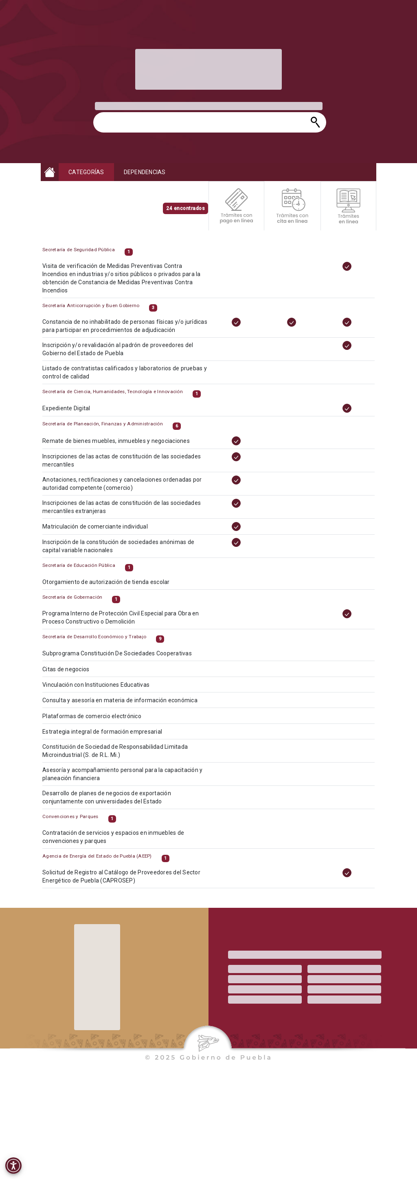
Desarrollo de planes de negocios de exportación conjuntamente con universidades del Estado (114, 802)
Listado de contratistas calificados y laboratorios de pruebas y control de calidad (131, 379)
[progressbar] (208, 69)
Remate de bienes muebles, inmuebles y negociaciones (123, 450)
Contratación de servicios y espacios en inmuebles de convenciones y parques (120, 844)
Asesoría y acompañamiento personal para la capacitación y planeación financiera (129, 779)
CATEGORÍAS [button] (86, 172)
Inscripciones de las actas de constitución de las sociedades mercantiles (128, 469)
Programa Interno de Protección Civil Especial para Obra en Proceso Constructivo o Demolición (127, 625)
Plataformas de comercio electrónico (101, 724)
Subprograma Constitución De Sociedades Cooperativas (124, 664)
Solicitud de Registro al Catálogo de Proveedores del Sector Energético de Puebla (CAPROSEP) (128, 884)
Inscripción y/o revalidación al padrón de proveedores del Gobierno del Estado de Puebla (125, 356)
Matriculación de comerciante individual (104, 533)
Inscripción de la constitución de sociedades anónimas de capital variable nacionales (125, 551)
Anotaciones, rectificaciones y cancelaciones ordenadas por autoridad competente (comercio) (128, 491)
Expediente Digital (77, 416)
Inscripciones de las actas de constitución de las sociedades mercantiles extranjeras (128, 513)
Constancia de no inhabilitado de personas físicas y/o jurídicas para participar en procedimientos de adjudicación (131, 334)
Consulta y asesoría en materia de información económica (126, 709)
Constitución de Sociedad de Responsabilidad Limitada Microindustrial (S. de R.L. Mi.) (122, 757)
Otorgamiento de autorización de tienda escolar (114, 589)
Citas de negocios (77, 679)
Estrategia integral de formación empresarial (110, 739)
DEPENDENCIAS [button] (145, 172)
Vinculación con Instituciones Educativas (104, 694)
